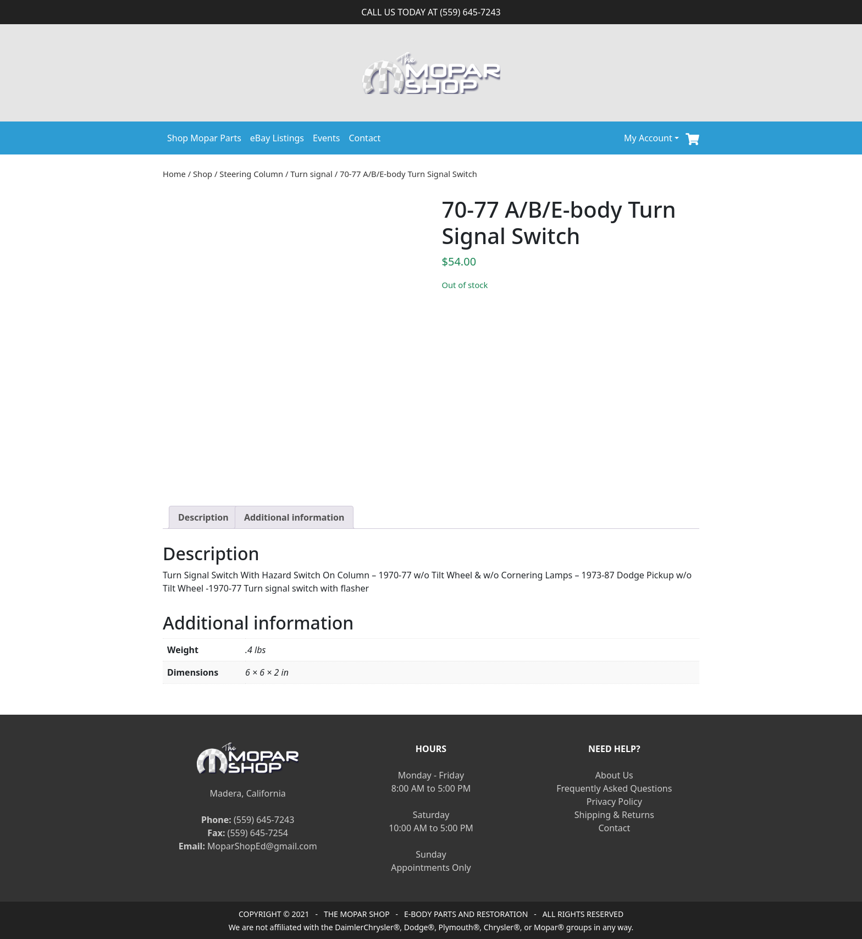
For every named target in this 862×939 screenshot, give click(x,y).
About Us (614, 775)
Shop (202, 173)
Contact (364, 138)
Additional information (294, 517)
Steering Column (251, 173)
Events (326, 138)
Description (203, 517)
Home (174, 173)
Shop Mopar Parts (204, 138)
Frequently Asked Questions (614, 788)
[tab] (203, 517)
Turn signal (311, 173)
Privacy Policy (614, 802)
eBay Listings (277, 138)
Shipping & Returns (614, 815)
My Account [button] (648, 138)
